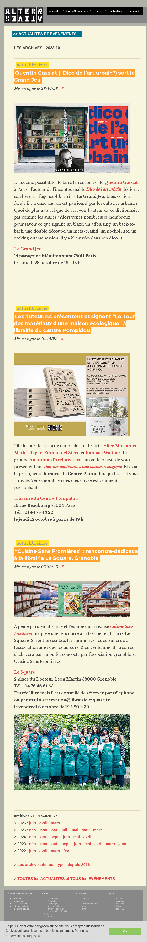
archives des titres (56, 909)
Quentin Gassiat (121, 182)
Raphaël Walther (103, 453)
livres (99, 11)
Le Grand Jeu (28, 249)
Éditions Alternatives (75, 11)
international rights (22, 906)
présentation (19, 901)
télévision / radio (89, 903)
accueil (53, 11)
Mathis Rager (28, 453)
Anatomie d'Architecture (55, 459)
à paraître (52, 901)
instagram (120, 901)
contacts (135, 11)
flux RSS (120, 909)
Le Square (24, 672)
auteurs (51, 916)
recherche (120, 898)
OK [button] (125, 931)
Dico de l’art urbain (103, 189)
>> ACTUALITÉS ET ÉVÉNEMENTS (44, 34)
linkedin (119, 906)
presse (85, 901)
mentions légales (21, 909)
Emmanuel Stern (62, 453)
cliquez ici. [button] (34, 936)
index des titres (55, 906)
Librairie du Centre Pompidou (46, 498)
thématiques (53, 903)
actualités (117, 11)
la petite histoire (21, 903)
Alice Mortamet (120, 446)
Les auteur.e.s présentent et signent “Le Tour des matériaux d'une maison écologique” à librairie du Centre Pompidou (74, 323)
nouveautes (53, 898)
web (84, 906)
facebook (120, 903)
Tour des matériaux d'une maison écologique (82, 466)
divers (84, 909)
